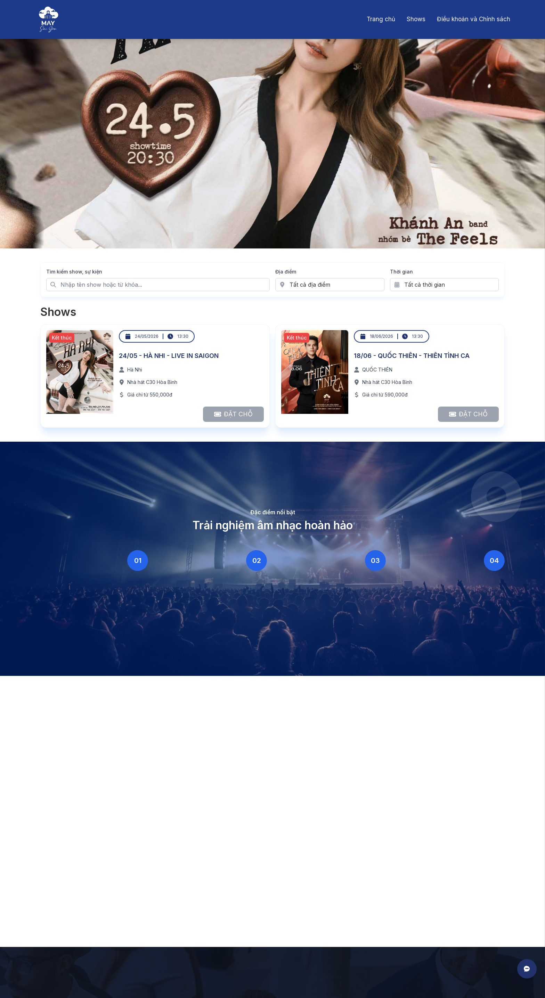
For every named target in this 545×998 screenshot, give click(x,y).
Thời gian (401, 272)
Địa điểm (285, 272)
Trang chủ (381, 19)
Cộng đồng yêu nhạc (438, 608)
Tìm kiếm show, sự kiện (74, 272)
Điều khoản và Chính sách (473, 19)
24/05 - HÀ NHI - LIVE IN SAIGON (169, 355)
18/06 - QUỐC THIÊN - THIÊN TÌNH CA (412, 355)
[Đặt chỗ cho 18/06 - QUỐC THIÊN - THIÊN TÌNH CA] (468, 414)
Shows (416, 19)
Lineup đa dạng (311, 608)
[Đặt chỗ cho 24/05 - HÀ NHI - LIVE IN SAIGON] (233, 414)
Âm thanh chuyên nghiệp (87, 608)
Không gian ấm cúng (200, 608)
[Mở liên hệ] (527, 969)
